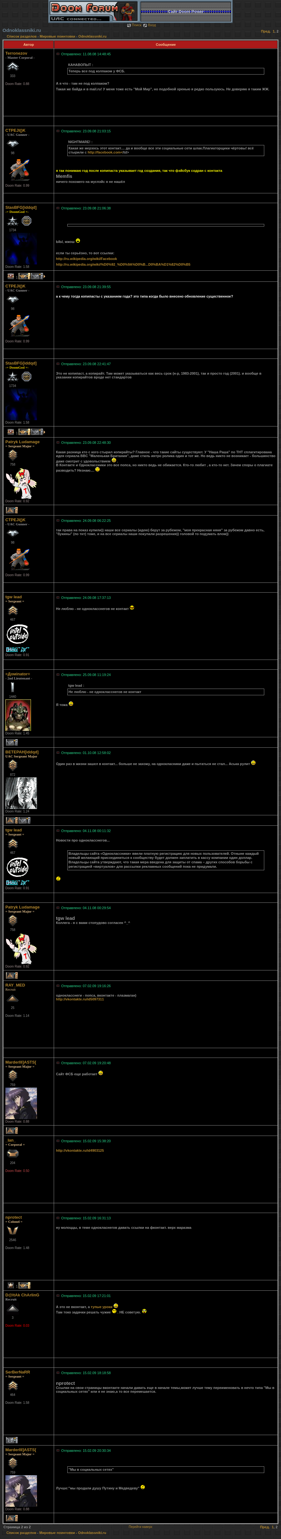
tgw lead (13, 596)
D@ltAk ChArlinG (22, 1295)
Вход (149, 25)
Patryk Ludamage (22, 441)
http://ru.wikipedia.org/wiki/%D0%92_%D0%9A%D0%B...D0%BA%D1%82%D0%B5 (123, 264)
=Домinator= (17, 674)
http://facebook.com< (105, 152)
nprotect (13, 1217)
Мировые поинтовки (57, 36)
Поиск (134, 25)
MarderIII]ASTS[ (20, 1062)
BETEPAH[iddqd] (22, 752)
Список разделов (22, 36)
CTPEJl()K (15, 130)
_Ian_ (10, 1140)
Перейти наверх (140, 1527)
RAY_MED (15, 985)
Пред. (266, 31)
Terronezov (16, 53)
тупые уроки (102, 1307)
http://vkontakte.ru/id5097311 (80, 999)
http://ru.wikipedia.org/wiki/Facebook (86, 259)
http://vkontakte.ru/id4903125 (80, 1150)
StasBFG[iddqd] (21, 207)
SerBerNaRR (17, 1372)
